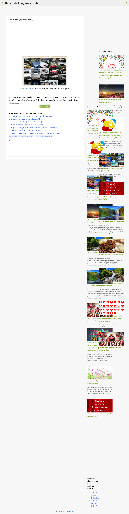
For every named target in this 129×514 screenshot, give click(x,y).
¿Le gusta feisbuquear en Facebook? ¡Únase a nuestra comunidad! (34, 128)
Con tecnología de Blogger (64, 511)
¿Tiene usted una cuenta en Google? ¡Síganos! (27, 125)
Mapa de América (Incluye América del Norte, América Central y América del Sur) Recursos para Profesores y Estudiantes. (111, 135)
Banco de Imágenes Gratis (22, 3)
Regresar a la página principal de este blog (26, 119)
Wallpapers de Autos (46, 136)
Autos (21, 136)
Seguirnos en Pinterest (95, 497)
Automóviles (13, 136)
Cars (36, 136)
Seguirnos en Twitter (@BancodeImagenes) (26, 122)
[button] (10, 25)
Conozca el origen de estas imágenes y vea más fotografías (31, 116)
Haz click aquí (28, 89)
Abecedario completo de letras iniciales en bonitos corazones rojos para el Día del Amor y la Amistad (111, 318)
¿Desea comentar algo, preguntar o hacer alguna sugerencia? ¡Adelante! (36, 133)
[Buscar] (42, 3)
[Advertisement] (45, 43)
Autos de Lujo (29, 136)
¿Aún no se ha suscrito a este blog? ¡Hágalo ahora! (28, 130)
